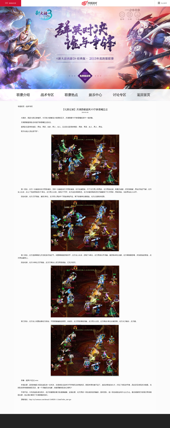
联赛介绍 (23, 95)
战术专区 (47, 95)
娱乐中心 (95, 95)
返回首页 (143, 95)
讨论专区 (119, 95)
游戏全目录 (10, 3)
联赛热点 (71, 95)
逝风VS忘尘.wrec (32, 380)
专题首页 (21, 106)
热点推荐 (162, 3)
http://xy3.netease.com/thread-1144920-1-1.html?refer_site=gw (50, 399)
